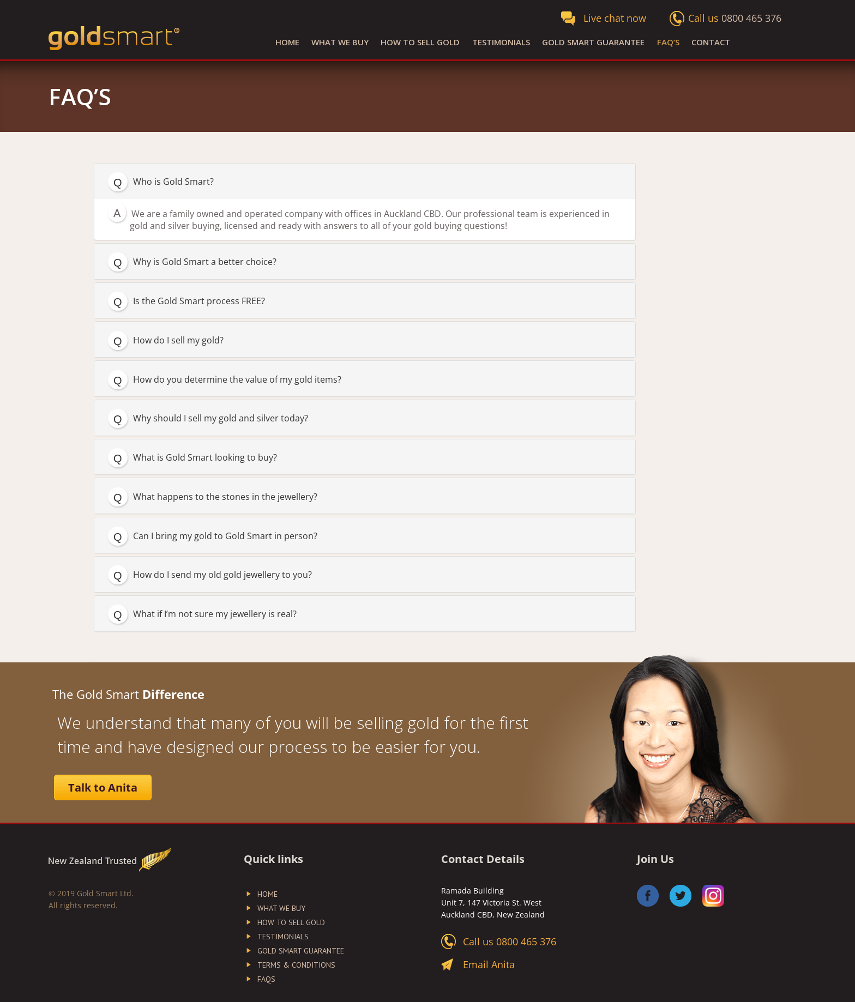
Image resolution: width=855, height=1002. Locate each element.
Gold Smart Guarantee (593, 42)
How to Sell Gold (420, 42)
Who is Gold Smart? (173, 182)
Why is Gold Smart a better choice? (204, 262)
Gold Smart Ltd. (105, 893)
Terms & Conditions (296, 965)
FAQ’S (668, 42)
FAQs (266, 979)
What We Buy (340, 42)
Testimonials (501, 42)
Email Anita (489, 964)
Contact (710, 42)
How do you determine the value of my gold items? (237, 379)
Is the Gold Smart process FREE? (199, 301)
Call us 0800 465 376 (509, 941)
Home (287, 42)
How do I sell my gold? (178, 340)
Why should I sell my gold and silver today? (220, 418)
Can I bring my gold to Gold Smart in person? (225, 536)
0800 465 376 (751, 18)
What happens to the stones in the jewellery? (225, 497)
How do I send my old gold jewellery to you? (222, 575)
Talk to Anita (102, 787)
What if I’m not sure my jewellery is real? (215, 614)
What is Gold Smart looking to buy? (205, 457)
